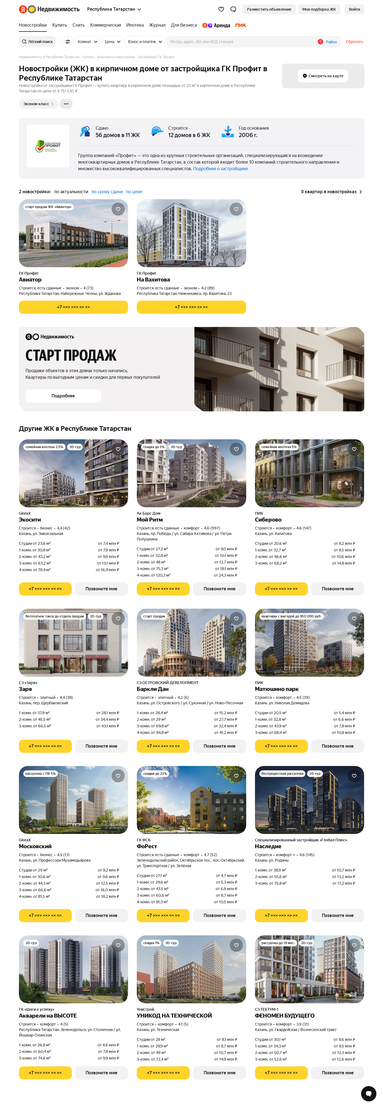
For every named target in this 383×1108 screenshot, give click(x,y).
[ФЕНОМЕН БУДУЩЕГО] (309, 969)
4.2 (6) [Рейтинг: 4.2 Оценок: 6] (183, 697)
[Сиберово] (309, 473)
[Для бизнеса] (184, 25)
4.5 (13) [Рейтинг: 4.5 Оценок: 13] (63, 855)
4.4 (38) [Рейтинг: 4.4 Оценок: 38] (66, 697)
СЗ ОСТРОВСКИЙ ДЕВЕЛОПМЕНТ (167, 682)
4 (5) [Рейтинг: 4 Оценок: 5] (64, 1024)
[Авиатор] (73, 233)
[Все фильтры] (67, 41)
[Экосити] (73, 473)
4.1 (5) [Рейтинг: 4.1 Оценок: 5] (183, 1024)
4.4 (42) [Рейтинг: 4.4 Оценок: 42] (63, 528)
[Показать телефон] (73, 307)
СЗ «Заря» (28, 682)
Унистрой (145, 1009)
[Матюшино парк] (309, 643)
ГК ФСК (144, 840)
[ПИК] (239, 25)
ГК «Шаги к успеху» (36, 1009)
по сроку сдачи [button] (107, 191)
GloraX (25, 513)
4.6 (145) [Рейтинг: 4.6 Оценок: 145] (306, 855)
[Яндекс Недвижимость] (54, 9)
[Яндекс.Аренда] (216, 25)
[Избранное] (221, 9)
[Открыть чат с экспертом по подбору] (368, 1093)
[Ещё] (66, 104)
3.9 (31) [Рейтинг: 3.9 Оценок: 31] (302, 1024)
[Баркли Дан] (191, 643)
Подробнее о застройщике (220, 168)
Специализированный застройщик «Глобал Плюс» (301, 840)
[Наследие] (309, 800)
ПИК (259, 513)
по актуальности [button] (71, 191)
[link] (354, 9)
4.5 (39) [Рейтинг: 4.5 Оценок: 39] (303, 697)
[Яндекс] (23, 9)
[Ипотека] (135, 25)
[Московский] (73, 800)
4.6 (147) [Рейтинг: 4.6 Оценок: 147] (303, 528)
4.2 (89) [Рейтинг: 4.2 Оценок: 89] (208, 288)
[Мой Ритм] (191, 473)
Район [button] (331, 42)
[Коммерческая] (105, 25)
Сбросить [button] (354, 41)
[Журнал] (157, 25)
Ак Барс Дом (148, 513)
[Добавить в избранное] (118, 209)
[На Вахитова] (191, 233)
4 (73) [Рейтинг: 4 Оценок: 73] (88, 288)
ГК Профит (29, 273)
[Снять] (78, 25)
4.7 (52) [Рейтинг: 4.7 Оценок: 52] (210, 855)
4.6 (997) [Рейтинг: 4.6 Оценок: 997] (212, 528)
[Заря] (73, 643)
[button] (233, 9)
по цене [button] (134, 191)
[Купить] (60, 25)
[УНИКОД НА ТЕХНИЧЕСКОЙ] (191, 969)
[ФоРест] (191, 800)
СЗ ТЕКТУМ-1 (266, 1009)
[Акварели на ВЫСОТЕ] (73, 969)
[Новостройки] (34, 25)
